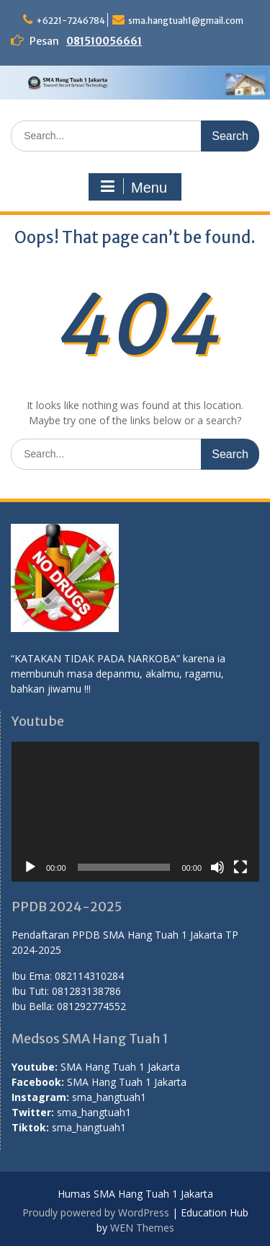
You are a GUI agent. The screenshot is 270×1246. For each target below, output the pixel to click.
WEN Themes (142, 1227)
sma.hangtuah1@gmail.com (185, 20)
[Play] (30, 867)
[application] (135, 812)
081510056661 (104, 41)
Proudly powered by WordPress (95, 1212)
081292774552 (91, 1006)
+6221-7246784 (70, 20)
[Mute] (217, 867)
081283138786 (86, 991)
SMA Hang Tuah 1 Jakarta (120, 1067)
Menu (133, 187)
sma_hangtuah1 (109, 1097)
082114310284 (89, 976)
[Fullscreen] (240, 867)
